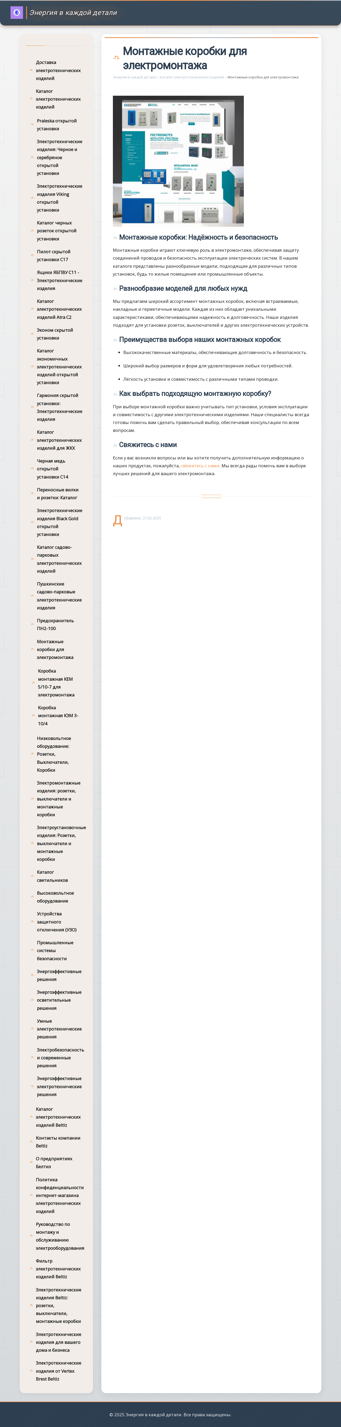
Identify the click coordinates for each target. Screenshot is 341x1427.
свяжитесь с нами (200, 466)
